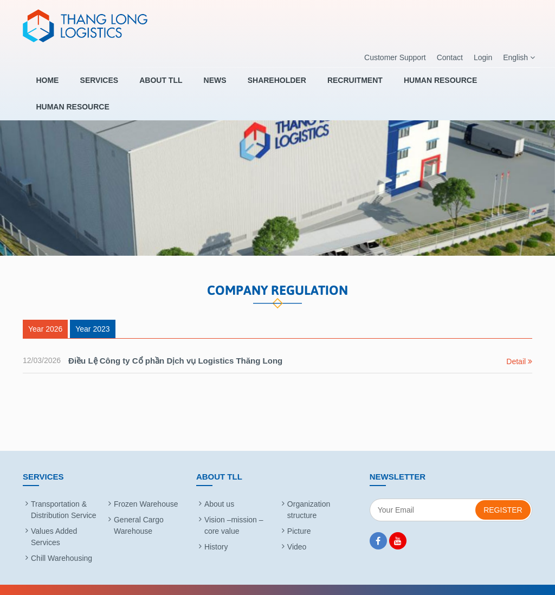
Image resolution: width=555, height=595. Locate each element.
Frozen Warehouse (146, 486)
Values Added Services (54, 519)
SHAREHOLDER (256, 85)
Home (50, 85)
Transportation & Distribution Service (63, 492)
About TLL (152, 85)
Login (483, 57)
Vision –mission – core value (233, 508)
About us (219, 486)
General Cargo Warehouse (139, 508)
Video (297, 529)
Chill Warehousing (61, 540)
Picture (299, 513)
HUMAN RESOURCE (407, 85)
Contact (450, 57)
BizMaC (393, 581)
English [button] (519, 58)
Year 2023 (92, 311)
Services (96, 85)
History (216, 529)
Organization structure (308, 492)
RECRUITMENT (328, 85)
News (200, 85)
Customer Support (395, 57)
